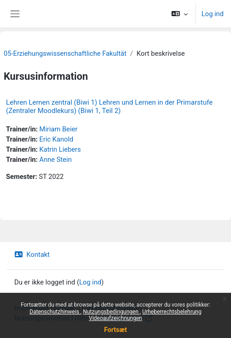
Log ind (212, 14)
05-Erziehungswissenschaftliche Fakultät (65, 53)
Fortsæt (115, 329)
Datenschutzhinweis (55, 311)
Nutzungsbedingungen (111, 311)
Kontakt (32, 254)
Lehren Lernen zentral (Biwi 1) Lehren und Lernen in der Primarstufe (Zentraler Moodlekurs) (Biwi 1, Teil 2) (109, 106)
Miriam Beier (58, 129)
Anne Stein (55, 159)
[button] (180, 14)
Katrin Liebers (60, 149)
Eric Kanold (56, 139)
